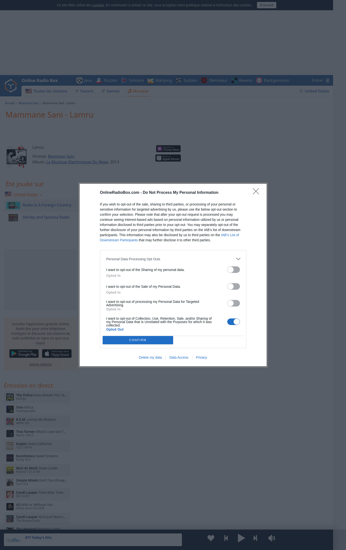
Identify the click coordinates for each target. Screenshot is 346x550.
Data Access (178, 357)
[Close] (257, 192)
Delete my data (150, 357)
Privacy (201, 357)
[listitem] (173, 258)
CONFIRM (138, 340)
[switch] (233, 269)
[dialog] (173, 275)
